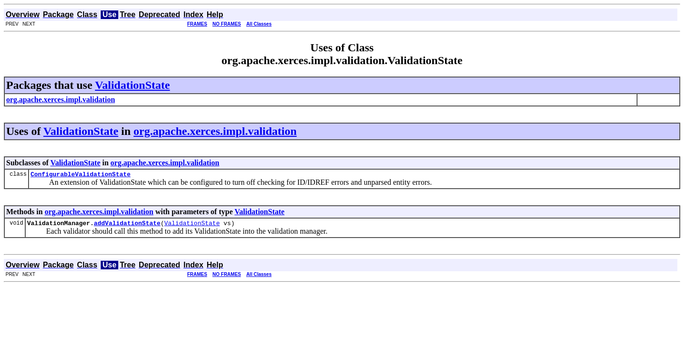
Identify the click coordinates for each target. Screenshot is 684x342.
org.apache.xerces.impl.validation (215, 131)
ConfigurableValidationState (80, 175)
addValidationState (127, 225)
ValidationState (132, 85)
